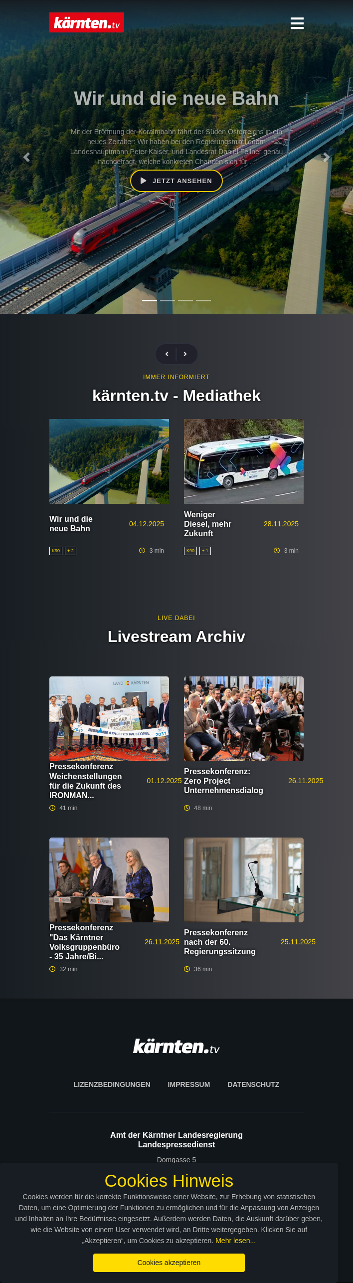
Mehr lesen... (196, 1241)
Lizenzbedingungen (112, 1084)
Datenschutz (253, 1084)
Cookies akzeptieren (176, 1263)
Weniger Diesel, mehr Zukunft (207, 524)
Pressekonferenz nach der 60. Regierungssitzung (220, 942)
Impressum (189, 1084)
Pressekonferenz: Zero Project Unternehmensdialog (223, 781)
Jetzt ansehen (176, 181)
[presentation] (171, 354)
